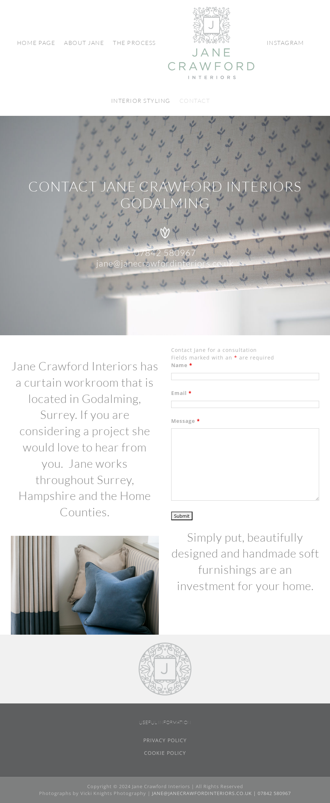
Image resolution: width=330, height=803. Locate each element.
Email (181, 393)
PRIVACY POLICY (165, 740)
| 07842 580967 (272, 793)
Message (185, 420)
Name (181, 365)
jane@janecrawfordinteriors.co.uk (165, 263)
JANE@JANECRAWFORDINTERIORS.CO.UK (202, 793)
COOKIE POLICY (165, 752)
